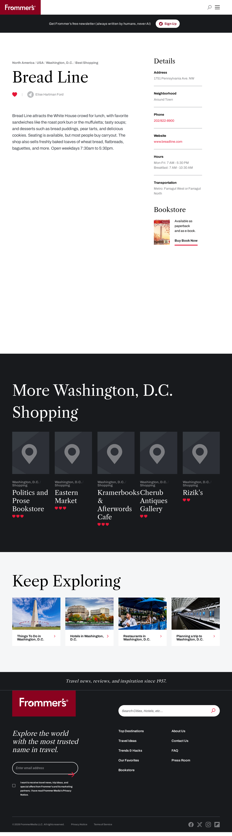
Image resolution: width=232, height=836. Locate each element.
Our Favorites (128, 764)
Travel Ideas (127, 744)
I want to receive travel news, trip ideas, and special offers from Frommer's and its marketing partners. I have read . (46, 792)
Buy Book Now (186, 240)
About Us (178, 734)
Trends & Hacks (130, 754)
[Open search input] (209, 7)
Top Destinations (131, 734)
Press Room (181, 764)
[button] (217, 7)
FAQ (175, 754)
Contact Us (180, 744)
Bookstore (126, 773)
